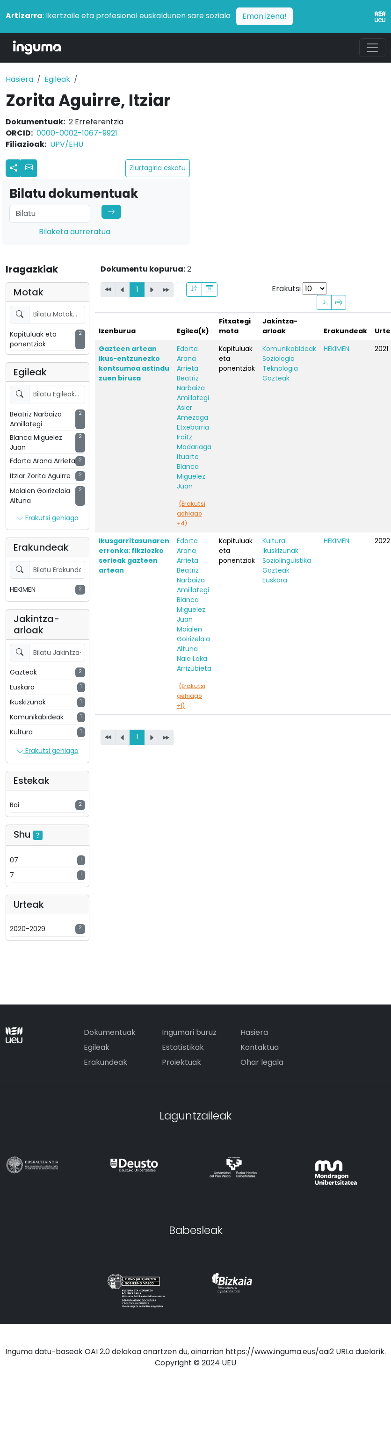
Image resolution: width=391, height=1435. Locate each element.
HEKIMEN (336, 348)
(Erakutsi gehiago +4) (191, 513)
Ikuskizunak (280, 550)
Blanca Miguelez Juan (191, 476)
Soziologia (278, 358)
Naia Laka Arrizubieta (194, 663)
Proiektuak (181, 1062)
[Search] (49, 213)
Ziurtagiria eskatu (158, 167)
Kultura (273, 540)
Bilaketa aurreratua (74, 231)
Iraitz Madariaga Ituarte (194, 446)
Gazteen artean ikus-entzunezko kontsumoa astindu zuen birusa (134, 363)
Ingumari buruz (189, 1032)
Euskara (274, 580)
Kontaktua (259, 1047)
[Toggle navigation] (372, 47)
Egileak (57, 79)
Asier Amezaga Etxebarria (193, 417)
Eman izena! (264, 16)
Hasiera (19, 79)
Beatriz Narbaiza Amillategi (193, 387)
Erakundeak (105, 1062)
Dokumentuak (110, 1032)
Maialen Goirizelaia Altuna (193, 638)
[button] (29, 168)
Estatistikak (183, 1047)
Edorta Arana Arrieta (187, 358)
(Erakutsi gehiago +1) (191, 696)
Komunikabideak (289, 348)
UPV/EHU (66, 144)
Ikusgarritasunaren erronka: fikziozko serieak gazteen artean (134, 555)
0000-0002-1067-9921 (76, 133)
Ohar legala (261, 1062)
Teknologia (280, 368)
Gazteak (276, 378)
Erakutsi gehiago (48, 518)
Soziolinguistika (286, 560)
